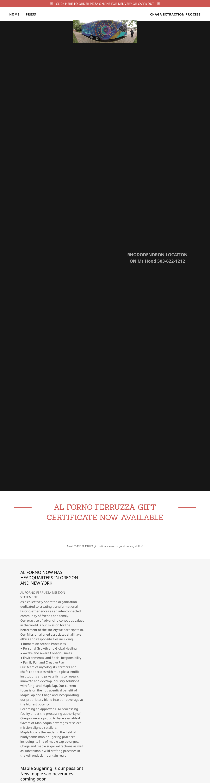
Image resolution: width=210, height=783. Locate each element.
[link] (105, 13)
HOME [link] (14, 14)
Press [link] (31, 14)
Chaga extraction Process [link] (175, 14)
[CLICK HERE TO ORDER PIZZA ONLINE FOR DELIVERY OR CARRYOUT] (105, 4)
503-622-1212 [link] (171, 261)
